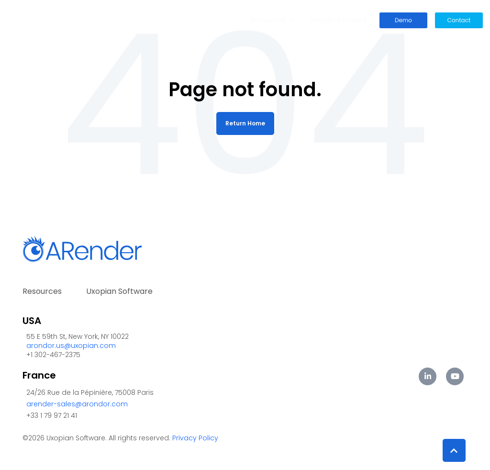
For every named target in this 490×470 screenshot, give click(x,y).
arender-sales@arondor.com (77, 404)
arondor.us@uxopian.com (71, 345)
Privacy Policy (195, 438)
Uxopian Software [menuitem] (119, 291)
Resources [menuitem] (42, 291)
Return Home (245, 123)
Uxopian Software (338, 20)
